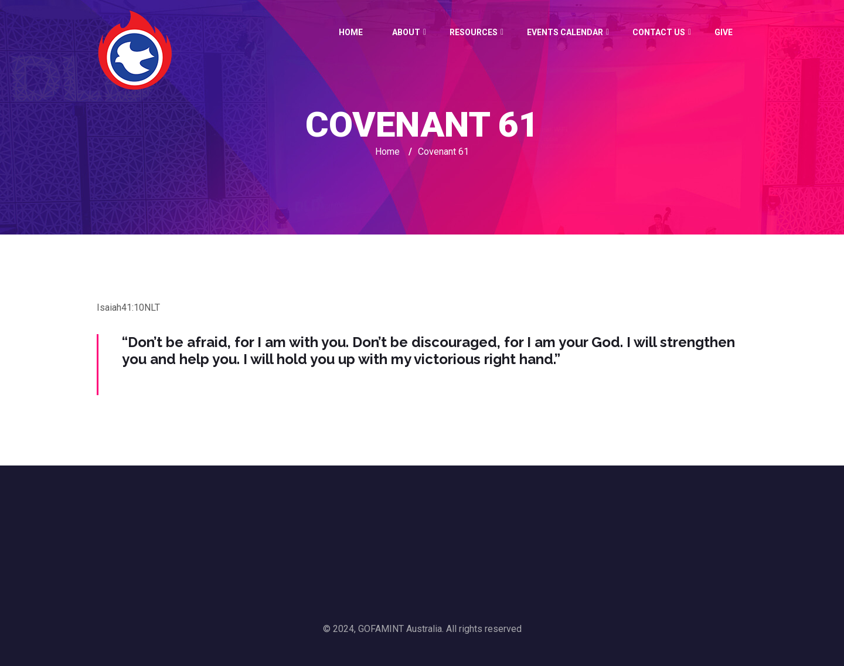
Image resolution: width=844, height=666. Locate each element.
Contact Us (658, 32)
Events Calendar (565, 32)
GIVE (723, 32)
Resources (474, 32)
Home (351, 32)
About (406, 32)
